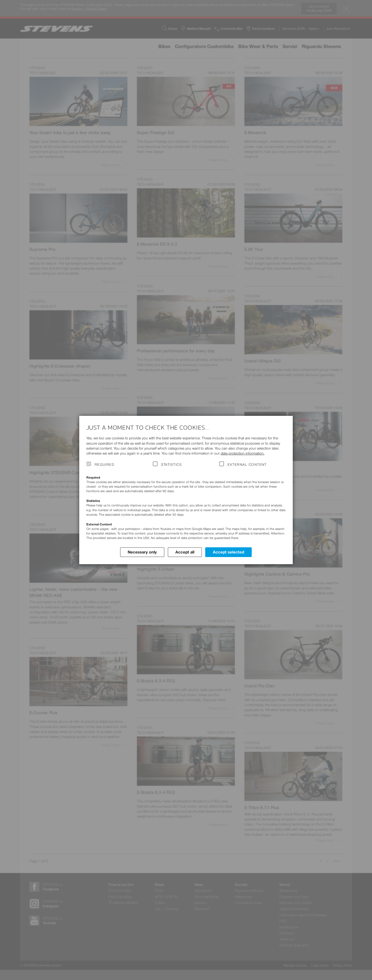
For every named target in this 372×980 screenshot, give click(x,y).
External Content (247, 464)
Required (105, 464)
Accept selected (228, 552)
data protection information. (243, 453)
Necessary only (142, 552)
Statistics (171, 464)
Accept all (184, 552)
